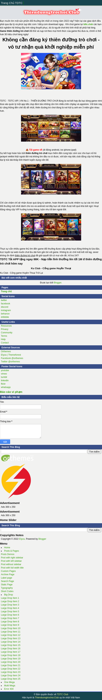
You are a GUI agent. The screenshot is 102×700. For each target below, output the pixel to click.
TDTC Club (62, 694)
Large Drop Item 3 (10, 604)
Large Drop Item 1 (10, 598)
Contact (5, 342)
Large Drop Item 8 (10, 621)
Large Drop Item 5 (10, 611)
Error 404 (9, 689)
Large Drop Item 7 (10, 618)
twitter (4, 300)
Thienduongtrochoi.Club (47, 697)
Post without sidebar (11, 564)
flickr (3, 384)
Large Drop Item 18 (10, 655)
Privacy (4, 329)
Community (6, 332)
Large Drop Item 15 (10, 645)
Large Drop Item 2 (10, 601)
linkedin (5, 380)
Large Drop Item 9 (10, 625)
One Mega (9, 682)
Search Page (7, 581)
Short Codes (7, 591)
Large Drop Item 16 (10, 648)
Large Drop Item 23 (10, 672)
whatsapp (6, 387)
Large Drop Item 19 (10, 658)
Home (7, 547)
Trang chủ (6, 291)
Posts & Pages (11, 551)
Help (3, 339)
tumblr (4, 377)
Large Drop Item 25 (10, 679)
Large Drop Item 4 (10, 608)
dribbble (5, 317)
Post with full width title (12, 567)
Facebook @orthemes (12, 358)
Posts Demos (7, 554)
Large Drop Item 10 (10, 628)
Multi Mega (9, 685)
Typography (7, 588)
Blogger (57, 282)
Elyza (22, 539)
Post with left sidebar (11, 561)
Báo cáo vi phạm (11, 391)
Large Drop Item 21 (10, 665)
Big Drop (8, 594)
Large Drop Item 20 (10, 662)
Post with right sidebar (12, 557)
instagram (6, 310)
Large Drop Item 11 (10, 631)
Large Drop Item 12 (10, 635)
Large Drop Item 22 (10, 668)
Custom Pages (8, 571)
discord (4, 307)
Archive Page (7, 574)
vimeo (4, 373)
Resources (6, 326)
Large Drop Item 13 (10, 638)
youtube (5, 370)
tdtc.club (88, 24)
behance (5, 313)
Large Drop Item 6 (10, 615)
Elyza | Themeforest (11, 355)
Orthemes (6, 351)
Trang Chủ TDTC (12, 2)
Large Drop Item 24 (10, 675)
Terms (4, 336)
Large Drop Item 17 (10, 652)
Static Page (6, 584)
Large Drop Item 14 (10, 642)
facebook (5, 303)
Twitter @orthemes (10, 361)
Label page (6, 578)
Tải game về (35, 150)
